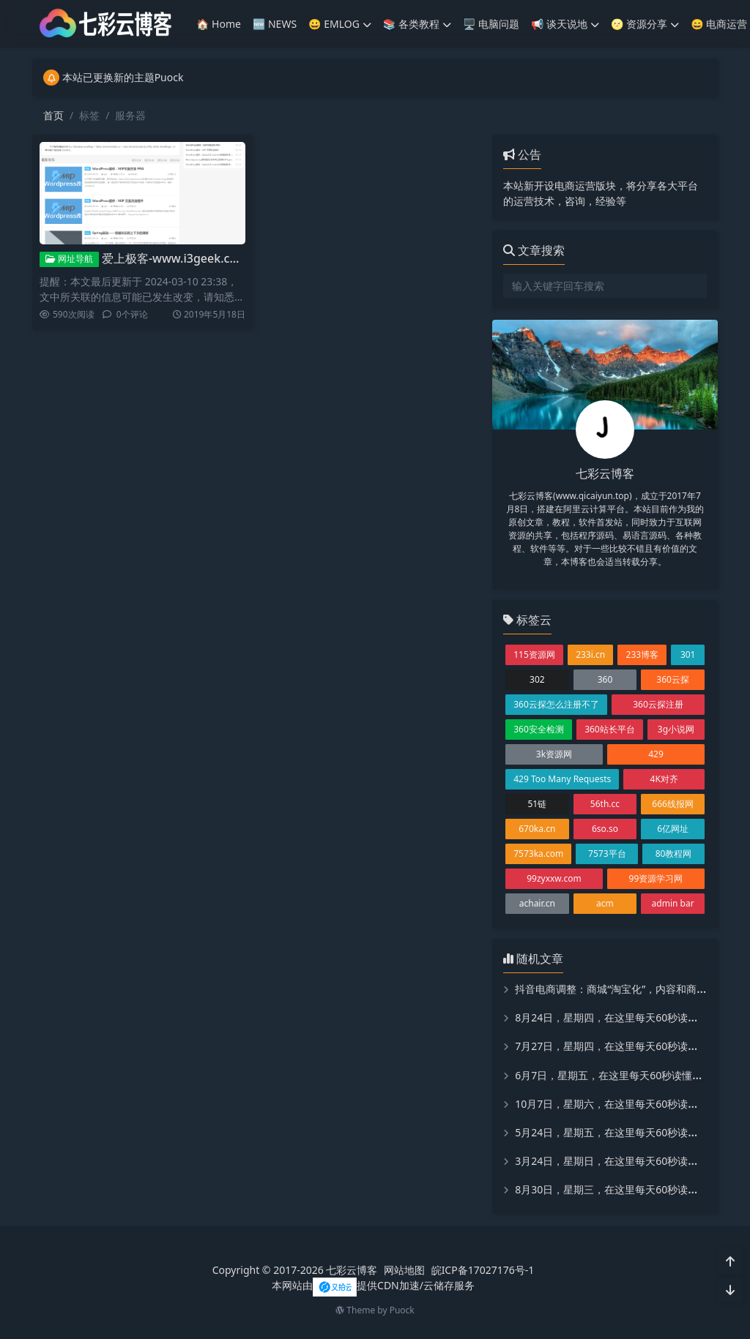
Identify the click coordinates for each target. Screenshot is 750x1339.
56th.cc (605, 804)
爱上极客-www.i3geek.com (175, 258)
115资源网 (534, 654)
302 (537, 679)
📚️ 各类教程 (417, 24)
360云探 (672, 679)
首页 (53, 115)
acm (605, 903)
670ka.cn (537, 828)
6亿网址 (672, 828)
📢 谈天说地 (565, 24)
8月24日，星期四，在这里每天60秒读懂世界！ (622, 1017)
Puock (402, 1310)
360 (605, 679)
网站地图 (404, 1270)
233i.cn (590, 654)
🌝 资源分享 (645, 24)
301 (688, 654)
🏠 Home (218, 24)
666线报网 (673, 804)
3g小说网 (676, 729)
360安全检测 (538, 729)
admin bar (673, 903)
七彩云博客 (351, 1270)
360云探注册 (658, 704)
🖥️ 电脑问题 (491, 24)
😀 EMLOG (339, 24)
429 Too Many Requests (562, 779)
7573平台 (606, 853)
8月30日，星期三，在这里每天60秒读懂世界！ (622, 1189)
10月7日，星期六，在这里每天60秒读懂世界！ (622, 1104)
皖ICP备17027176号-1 (483, 1270)
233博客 (642, 654)
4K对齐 (664, 779)
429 (656, 754)
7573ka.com (538, 853)
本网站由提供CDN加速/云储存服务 (373, 1285)
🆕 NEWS (275, 24)
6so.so (605, 828)
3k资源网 (554, 754)
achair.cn (537, 903)
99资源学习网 (656, 878)
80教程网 (674, 853)
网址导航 (69, 258)
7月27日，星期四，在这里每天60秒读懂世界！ (622, 1046)
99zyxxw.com (554, 878)
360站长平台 (609, 729)
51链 (536, 804)
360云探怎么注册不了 (556, 704)
